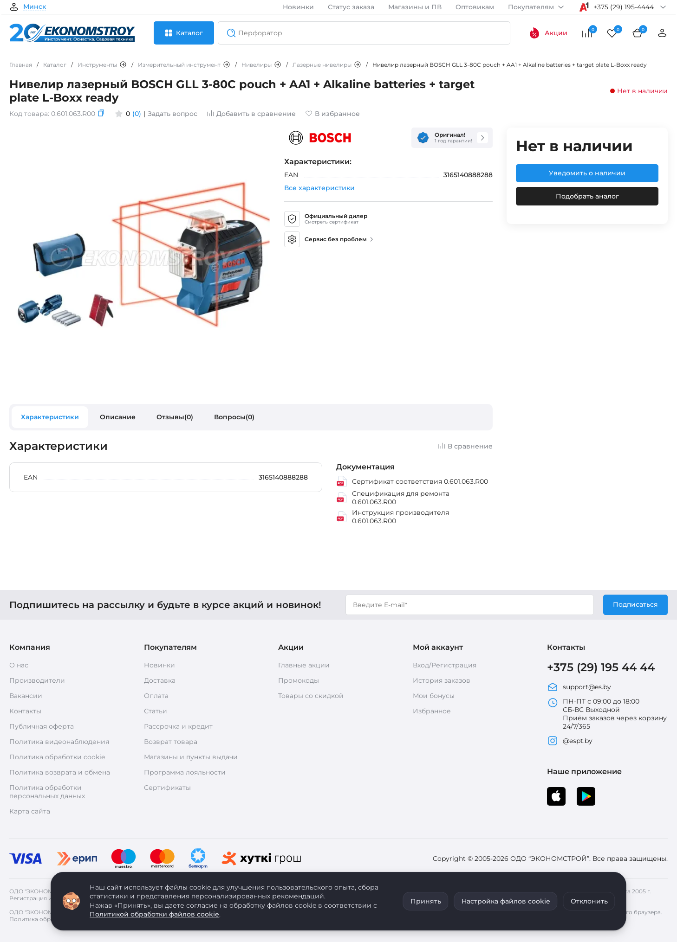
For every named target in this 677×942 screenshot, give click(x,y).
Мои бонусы (434, 696)
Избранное (432, 711)
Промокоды (298, 680)
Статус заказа (351, 7)
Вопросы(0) (234, 417)
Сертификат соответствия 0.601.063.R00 (412, 481)
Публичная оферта (41, 726)
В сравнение (465, 446)
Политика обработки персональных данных (47, 791)
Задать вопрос (172, 113)
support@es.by (579, 686)
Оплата (156, 696)
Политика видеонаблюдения (59, 741)
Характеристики (50, 417)
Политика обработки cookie (57, 757)
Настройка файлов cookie (506, 901)
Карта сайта (29, 811)
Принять (425, 901)
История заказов (441, 680)
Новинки (298, 7)
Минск (34, 7)
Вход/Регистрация (444, 665)
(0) (136, 113)
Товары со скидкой (311, 696)
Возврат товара (170, 741)
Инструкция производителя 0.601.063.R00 (392, 516)
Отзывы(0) (174, 417)
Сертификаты (167, 787)
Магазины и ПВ (415, 7)
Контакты (25, 711)
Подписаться (635, 604)
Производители (37, 680)
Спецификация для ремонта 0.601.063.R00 (392, 497)
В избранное (332, 113)
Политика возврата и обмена (59, 772)
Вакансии (25, 696)
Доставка (160, 680)
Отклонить (589, 901)
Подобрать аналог (587, 196)
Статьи (155, 711)
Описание (118, 417)
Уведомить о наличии (587, 173)
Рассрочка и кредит (178, 726)
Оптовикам (475, 7)
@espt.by (569, 740)
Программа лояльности (185, 772)
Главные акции (304, 665)
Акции (548, 32)
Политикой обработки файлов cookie (154, 914)
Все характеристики (319, 188)
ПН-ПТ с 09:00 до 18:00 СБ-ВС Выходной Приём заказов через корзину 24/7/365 (607, 714)
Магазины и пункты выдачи (191, 757)
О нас (18, 665)
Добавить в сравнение (251, 113)
